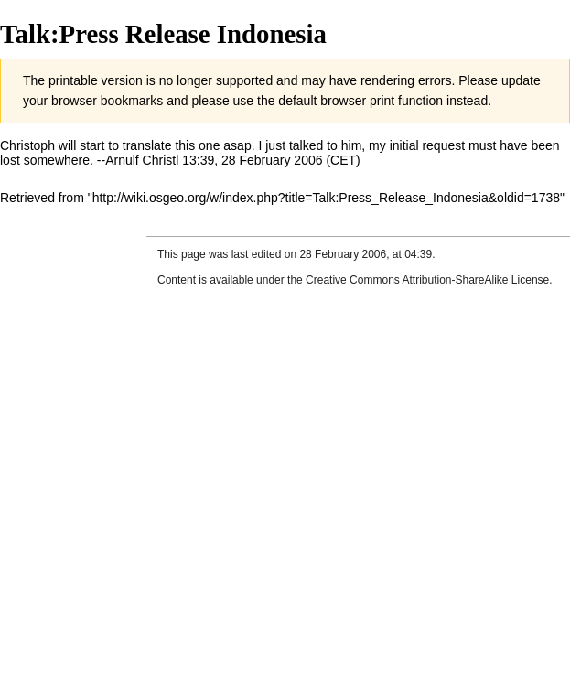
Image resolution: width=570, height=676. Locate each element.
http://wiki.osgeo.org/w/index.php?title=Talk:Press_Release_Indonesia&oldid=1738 (326, 197)
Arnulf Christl (141, 160)
